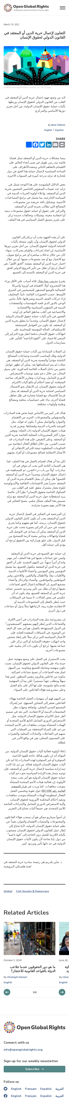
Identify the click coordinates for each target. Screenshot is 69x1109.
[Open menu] (62, 7)
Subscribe (32, 1069)
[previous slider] (62, 992)
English (48, 130)
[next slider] (7, 992)
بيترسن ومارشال (47, 281)
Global (8, 891)
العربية (59, 1089)
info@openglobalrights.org (23, 1050)
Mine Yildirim (58, 124)
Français (31, 1089)
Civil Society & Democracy (32, 891)
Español (59, 130)
